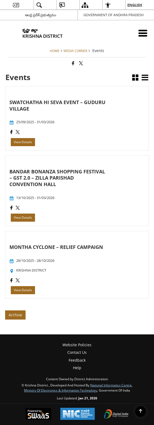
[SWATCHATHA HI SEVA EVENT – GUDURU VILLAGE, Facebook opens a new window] (11, 132)
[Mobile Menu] (143, 33)
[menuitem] (16, 5)
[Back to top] (140, 411)
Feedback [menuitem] (77, 360)
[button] (135, 78)
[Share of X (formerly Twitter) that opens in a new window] (81, 63)
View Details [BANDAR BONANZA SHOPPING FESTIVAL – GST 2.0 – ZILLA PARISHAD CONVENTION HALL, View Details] (23, 217)
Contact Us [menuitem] (77, 352)
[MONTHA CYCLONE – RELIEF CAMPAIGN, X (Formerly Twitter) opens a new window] (18, 280)
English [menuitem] (135, 4)
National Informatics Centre (111, 385)
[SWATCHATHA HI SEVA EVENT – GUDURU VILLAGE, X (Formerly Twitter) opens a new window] (18, 132)
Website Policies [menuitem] (77, 344)
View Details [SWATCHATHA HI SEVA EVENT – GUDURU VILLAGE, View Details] (23, 142)
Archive (15, 314)
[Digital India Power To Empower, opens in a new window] (116, 414)
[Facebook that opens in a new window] (73, 63)
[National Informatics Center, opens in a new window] (77, 414)
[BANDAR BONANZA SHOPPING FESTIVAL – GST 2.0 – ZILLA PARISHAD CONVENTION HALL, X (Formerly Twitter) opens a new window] (18, 208)
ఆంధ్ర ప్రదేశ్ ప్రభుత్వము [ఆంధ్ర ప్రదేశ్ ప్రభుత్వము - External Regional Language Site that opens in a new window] (40, 14)
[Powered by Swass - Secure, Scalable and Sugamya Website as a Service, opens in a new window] (38, 414)
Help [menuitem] (77, 367)
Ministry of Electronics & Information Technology (60, 390)
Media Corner (75, 51)
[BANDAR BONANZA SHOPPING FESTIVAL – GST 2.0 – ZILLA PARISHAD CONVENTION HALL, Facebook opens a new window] (11, 208)
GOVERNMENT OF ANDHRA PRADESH (113, 14)
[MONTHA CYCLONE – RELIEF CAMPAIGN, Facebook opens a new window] (11, 280)
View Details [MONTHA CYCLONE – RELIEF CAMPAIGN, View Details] (23, 290)
